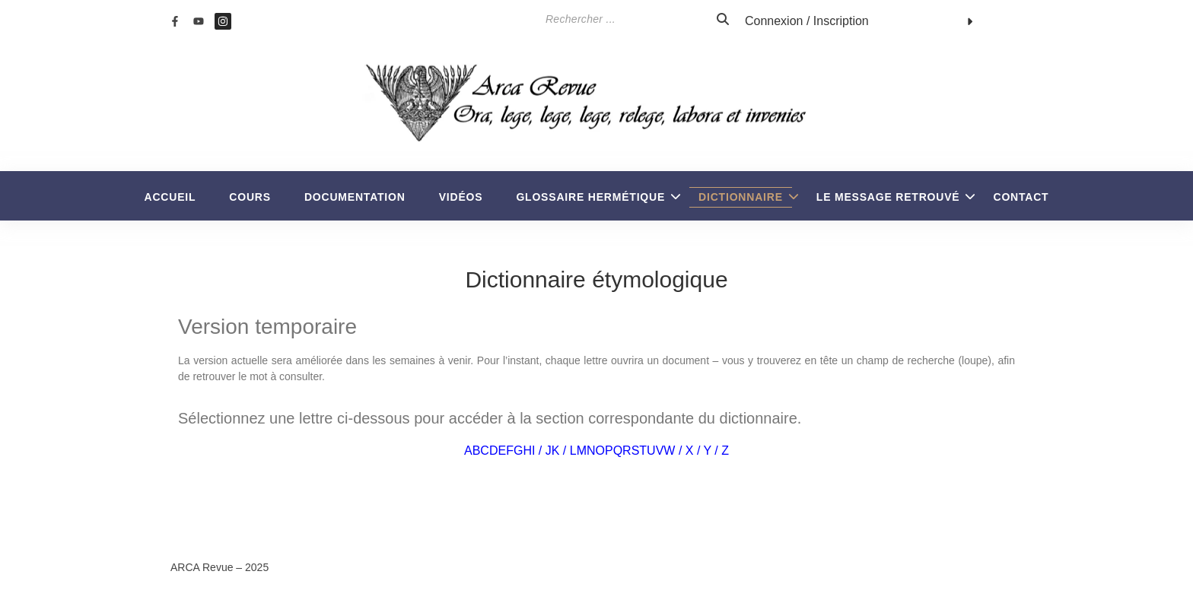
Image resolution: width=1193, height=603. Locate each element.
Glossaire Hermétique (595, 197)
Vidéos (461, 197)
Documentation (355, 197)
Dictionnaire (745, 197)
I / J (542, 450)
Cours (250, 197)
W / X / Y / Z (696, 450)
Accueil (170, 197)
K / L (564, 450)
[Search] (582, 19)
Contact (1020, 197)
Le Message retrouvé (892, 197)
